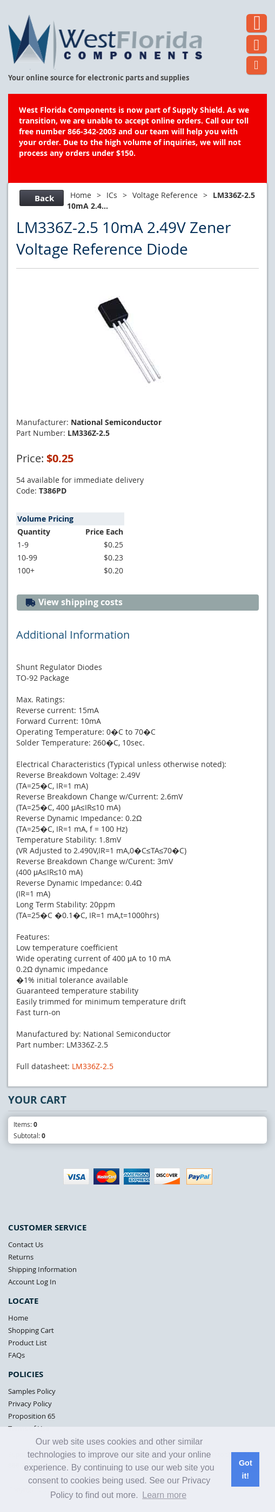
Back (40, 198)
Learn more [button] (164, 1495)
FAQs (16, 1355)
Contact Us (25, 1244)
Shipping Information (42, 1269)
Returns (20, 1257)
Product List (27, 1342)
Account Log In (32, 1282)
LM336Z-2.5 (92, 1066)
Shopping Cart (31, 1330)
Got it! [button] (245, 1469)
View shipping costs (74, 602)
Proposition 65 (31, 1416)
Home (80, 195)
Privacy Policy (30, 1403)
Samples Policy (32, 1391)
